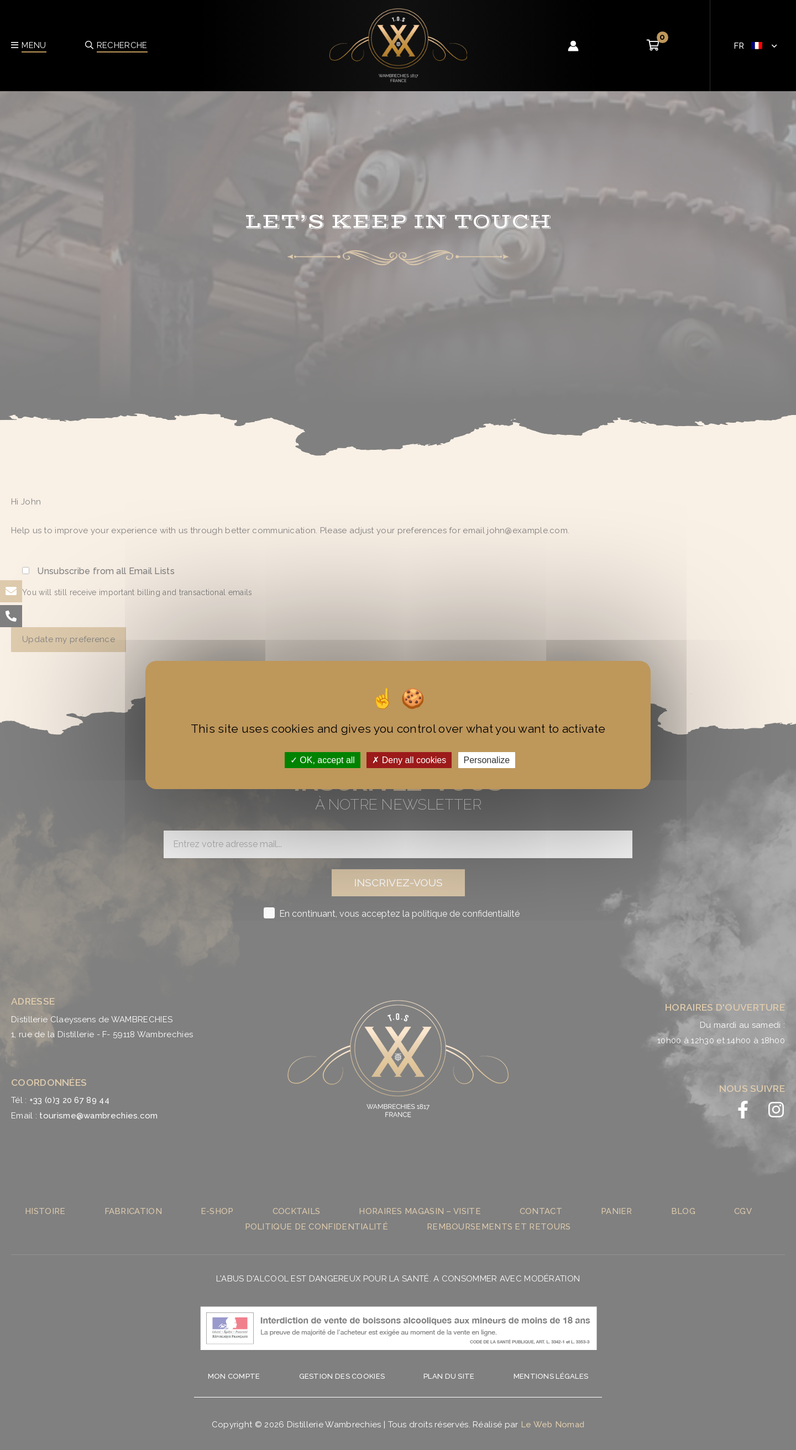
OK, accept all (322, 760)
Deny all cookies (409, 760)
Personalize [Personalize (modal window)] (487, 760)
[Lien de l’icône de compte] (573, 45)
